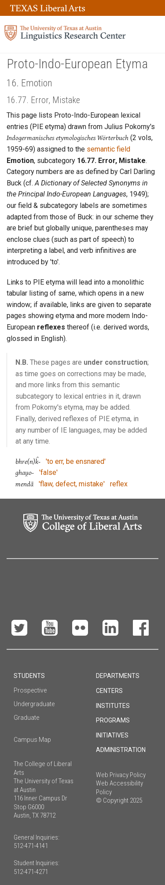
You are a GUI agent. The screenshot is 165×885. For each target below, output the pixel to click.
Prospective (30, 690)
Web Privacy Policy (121, 775)
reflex (119, 484)
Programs (113, 720)
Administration (121, 749)
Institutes (113, 705)
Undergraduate (34, 703)
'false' (48, 472)
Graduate (26, 717)
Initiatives (112, 735)
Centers (109, 690)
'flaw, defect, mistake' (72, 484)
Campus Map (32, 739)
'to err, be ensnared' (76, 461)
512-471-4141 (31, 846)
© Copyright (112, 800)
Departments (117, 675)
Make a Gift (83, 578)
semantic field (108, 149)
